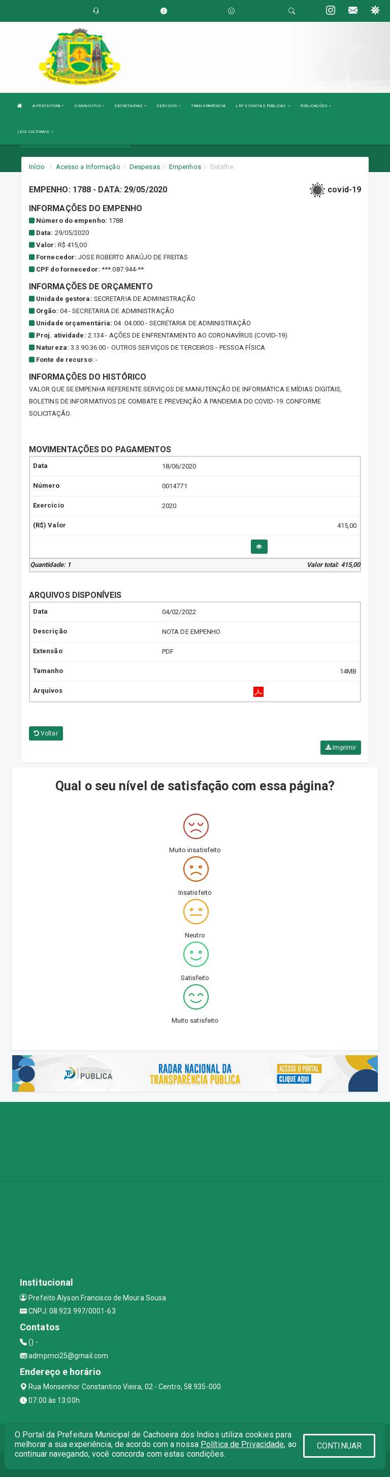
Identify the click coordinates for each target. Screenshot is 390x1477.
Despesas (144, 167)
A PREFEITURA (48, 106)
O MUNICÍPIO (89, 106)
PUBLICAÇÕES (315, 106)
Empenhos (185, 167)
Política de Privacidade (242, 1444)
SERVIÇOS (168, 106)
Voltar (46, 733)
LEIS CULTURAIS (35, 131)
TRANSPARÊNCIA (208, 106)
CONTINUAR (339, 1446)
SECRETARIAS (130, 106)
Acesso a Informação (88, 167)
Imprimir (341, 747)
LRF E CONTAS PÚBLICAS (262, 106)
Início (37, 167)
